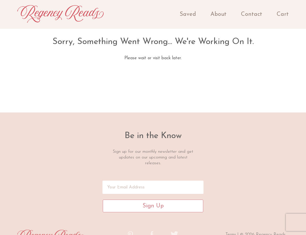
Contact (251, 14)
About (218, 14)
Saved (188, 14)
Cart (283, 14)
